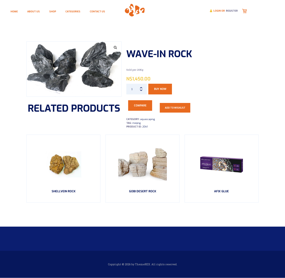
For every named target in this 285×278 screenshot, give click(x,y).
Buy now (160, 89)
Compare (140, 105)
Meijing (136, 123)
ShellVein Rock (63, 191)
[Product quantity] (136, 89)
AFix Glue (221, 191)
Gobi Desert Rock (142, 191)
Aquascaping (147, 119)
